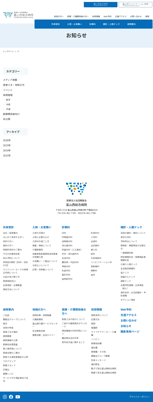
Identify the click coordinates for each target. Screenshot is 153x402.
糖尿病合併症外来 (70, 337)
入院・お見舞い (73, 22)
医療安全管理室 (10, 344)
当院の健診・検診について (133, 232)
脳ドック (125, 272)
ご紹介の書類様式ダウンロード (74, 325)
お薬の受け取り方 (11, 276)
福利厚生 (95, 364)
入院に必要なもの (40, 237)
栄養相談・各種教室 (12, 285)
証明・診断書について (42, 269)
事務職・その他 (98, 351)
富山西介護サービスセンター (45, 325)
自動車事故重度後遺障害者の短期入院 (45, 255)
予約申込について (129, 241)
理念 (5, 323)
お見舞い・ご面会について (45, 261)
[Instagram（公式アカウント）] (5, 397)
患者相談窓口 (9, 280)
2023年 (7, 155)
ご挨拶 (6, 315)
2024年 (7, 150)
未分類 (6, 119)
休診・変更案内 (10, 232)
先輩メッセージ (98, 360)
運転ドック (126, 280)
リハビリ (95, 339)
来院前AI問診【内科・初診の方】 (15, 264)
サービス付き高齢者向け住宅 (15, 379)
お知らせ (126, 326)
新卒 (8, 99)
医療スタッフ (9, 365)
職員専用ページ (130, 331)
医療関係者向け (11, 114)
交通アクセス (121, 14)
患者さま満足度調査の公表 (15, 356)
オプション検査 (128, 299)
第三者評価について (12, 348)
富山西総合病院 (76, 203)
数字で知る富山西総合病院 (103, 368)
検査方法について (11, 289)
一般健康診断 (127, 252)
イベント (8, 90)
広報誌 (6, 369)
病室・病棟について (41, 245)
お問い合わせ (136, 14)
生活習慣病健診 (128, 268)
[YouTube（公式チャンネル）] (17, 397)
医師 (93, 323)
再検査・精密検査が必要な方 (133, 247)
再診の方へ (8, 245)
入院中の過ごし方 (40, 241)
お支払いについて (40, 265)
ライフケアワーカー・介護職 (103, 333)
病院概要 (7, 336)
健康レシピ (8, 373)
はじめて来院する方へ (13, 237)
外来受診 (53, 22)
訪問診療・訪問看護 (41, 315)
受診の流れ (126, 237)
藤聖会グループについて (14, 319)
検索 (148, 14)
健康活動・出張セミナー (43, 334)
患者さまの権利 (10, 331)
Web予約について (11, 257)
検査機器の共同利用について (74, 332)
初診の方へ (8, 241)
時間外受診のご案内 (12, 249)
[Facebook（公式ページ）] (11, 397)
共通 (8, 108)
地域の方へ (59, 14)
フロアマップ (9, 361)
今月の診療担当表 (11, 253)
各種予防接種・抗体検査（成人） (132, 287)
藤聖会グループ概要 (100, 355)
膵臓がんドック (128, 276)
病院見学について (99, 315)
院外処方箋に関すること (73, 342)
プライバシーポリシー (139, 396)
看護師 (94, 327)
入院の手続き (38, 232)
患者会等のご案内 (11, 352)
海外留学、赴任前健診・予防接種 (133, 294)
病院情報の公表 (10, 340)
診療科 (92, 22)
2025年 (7, 145)
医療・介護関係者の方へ (78, 14)
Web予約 (108, 14)
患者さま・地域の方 (14, 85)
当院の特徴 (8, 327)
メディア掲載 (10, 80)
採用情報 (96, 14)
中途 (8, 104)
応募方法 (95, 319)
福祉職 (94, 347)
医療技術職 (96, 343)
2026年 (7, 140)
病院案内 (135, 22)
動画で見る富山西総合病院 (103, 372)
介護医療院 (37, 249)
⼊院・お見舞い (41, 227)
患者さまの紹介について (73, 319)
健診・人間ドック (113, 22)
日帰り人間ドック (129, 264)
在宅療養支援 (38, 330)
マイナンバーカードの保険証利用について (15, 271)
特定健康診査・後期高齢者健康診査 (133, 258)
